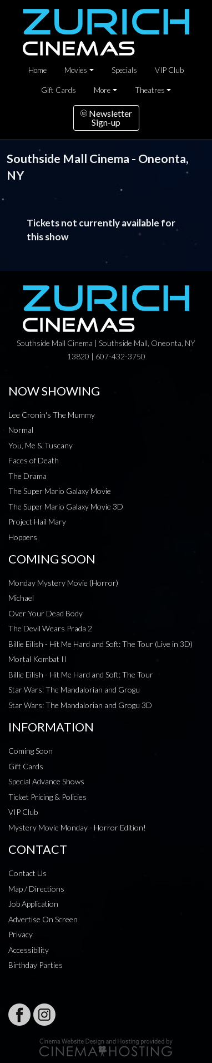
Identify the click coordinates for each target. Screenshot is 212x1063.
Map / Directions (36, 888)
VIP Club (169, 70)
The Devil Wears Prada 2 (50, 628)
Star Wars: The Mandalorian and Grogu (74, 689)
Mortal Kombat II (37, 659)
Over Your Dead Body (45, 613)
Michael (21, 597)
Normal (20, 429)
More (102, 90)
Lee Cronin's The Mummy (51, 414)
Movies (75, 70)
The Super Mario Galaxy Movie (59, 491)
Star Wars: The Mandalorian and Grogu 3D (80, 705)
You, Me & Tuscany (40, 445)
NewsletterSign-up (106, 117)
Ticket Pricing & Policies (47, 797)
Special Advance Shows (46, 781)
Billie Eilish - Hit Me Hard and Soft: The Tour (80, 674)
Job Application (33, 903)
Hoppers (22, 537)
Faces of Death (33, 460)
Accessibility (28, 950)
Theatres (150, 90)
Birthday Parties (35, 965)
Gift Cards (58, 90)
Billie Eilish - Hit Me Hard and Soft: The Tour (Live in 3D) (100, 644)
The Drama (27, 476)
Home (37, 70)
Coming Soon (30, 750)
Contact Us (27, 873)
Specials (124, 70)
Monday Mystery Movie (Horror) (63, 582)
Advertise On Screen (43, 919)
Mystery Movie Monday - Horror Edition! (77, 827)
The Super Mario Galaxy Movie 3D (65, 506)
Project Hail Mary (37, 521)
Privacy (20, 934)
